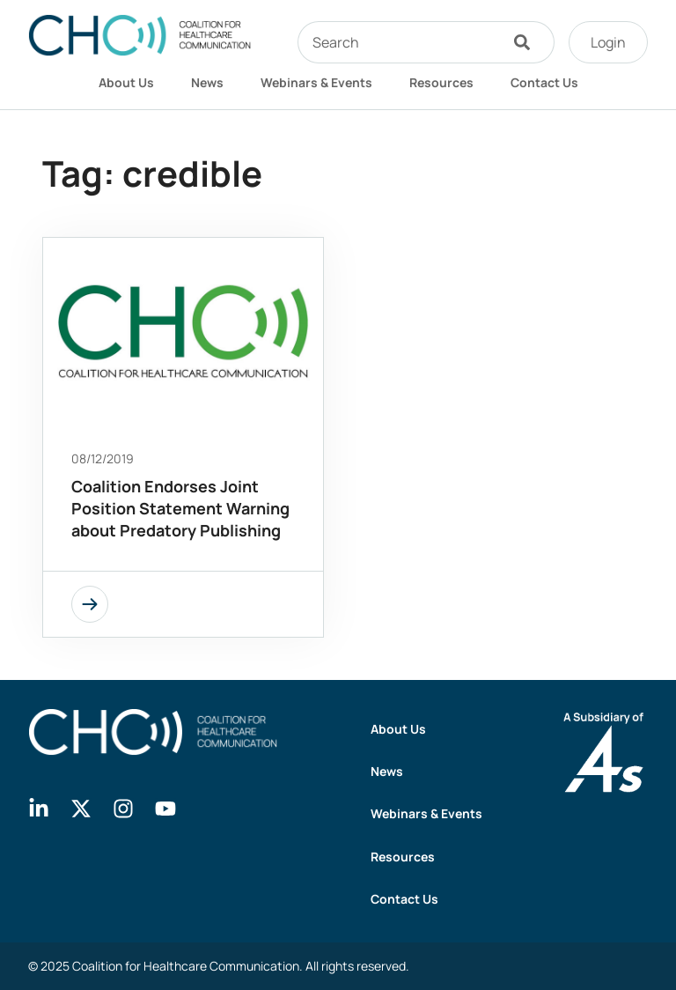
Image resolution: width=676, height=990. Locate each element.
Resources (441, 82)
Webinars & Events (316, 82)
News (207, 82)
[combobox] (398, 42)
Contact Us (544, 82)
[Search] (526, 42)
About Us (126, 82)
